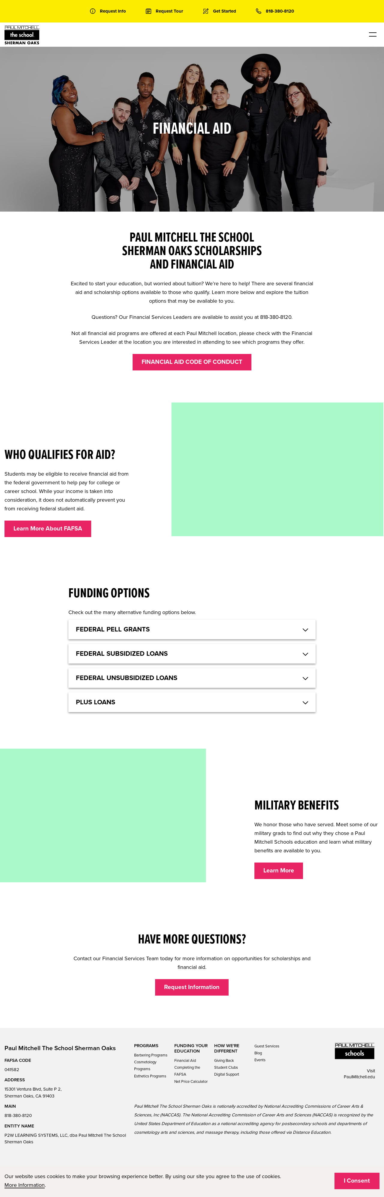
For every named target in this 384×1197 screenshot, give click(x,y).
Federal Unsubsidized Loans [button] (126, 678)
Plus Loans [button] (95, 702)
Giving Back (224, 1060)
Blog (258, 1053)
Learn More (278, 870)
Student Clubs (226, 1067)
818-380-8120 (18, 1115)
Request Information (192, 987)
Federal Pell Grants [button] (113, 629)
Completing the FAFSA (187, 1071)
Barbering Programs (150, 1055)
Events (260, 1060)
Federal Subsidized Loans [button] (122, 654)
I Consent (357, 1180)
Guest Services (266, 1046)
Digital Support (226, 1074)
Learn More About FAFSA (48, 528)
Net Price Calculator (191, 1081)
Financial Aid (185, 1060)
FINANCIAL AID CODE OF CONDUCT (192, 362)
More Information (24, 1185)
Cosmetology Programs (145, 1065)
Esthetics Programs (150, 1076)
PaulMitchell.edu (359, 1077)
